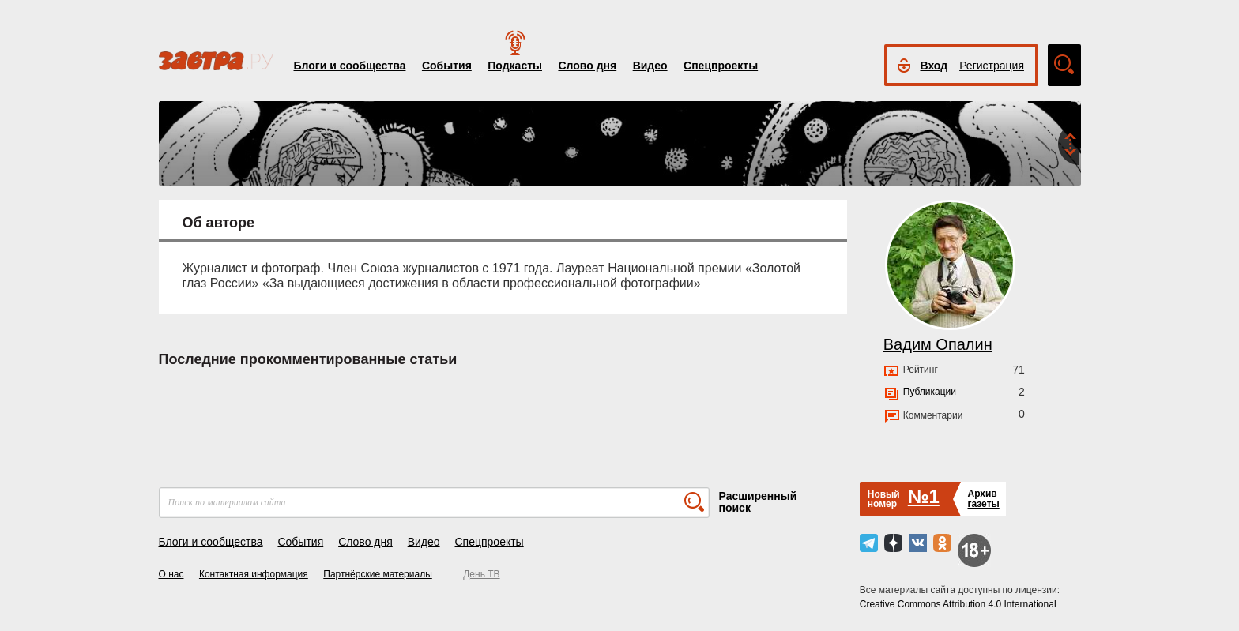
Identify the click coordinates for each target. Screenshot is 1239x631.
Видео (650, 65)
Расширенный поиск (758, 502)
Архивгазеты (983, 498)
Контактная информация (253, 574)
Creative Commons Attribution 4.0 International (958, 604)
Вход (934, 65)
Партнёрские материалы (377, 574)
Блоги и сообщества (350, 65)
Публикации (929, 391)
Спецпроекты (721, 65)
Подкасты (515, 65)
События (447, 65)
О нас (171, 574)
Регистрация (991, 65)
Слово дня (587, 65)
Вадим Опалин (937, 344)
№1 (924, 496)
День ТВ (481, 574)
